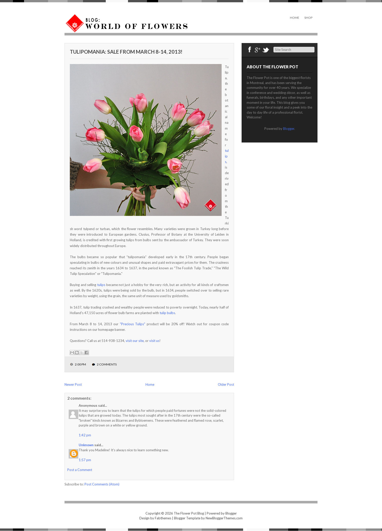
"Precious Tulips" (132, 324)
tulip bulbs (167, 313)
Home (294, 17)
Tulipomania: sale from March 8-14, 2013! (126, 52)
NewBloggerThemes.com (224, 518)
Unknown (86, 445)
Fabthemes (163, 518)
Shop (308, 17)
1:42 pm (85, 435)
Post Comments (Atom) (101, 484)
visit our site (135, 341)
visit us (154, 341)
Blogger (288, 129)
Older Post (226, 384)
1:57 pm (85, 460)
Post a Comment (79, 470)
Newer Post (73, 384)
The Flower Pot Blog (189, 513)
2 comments (107, 364)
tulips (227, 156)
